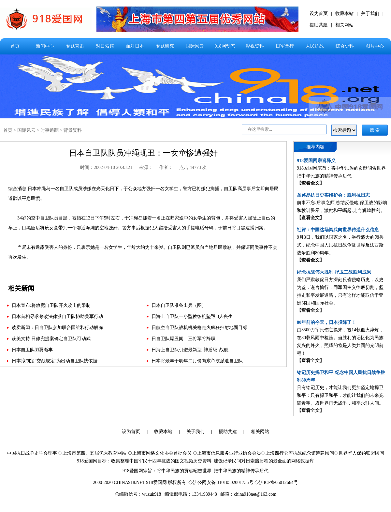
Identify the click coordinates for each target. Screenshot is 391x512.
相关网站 (344, 25)
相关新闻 (21, 288)
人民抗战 (315, 46)
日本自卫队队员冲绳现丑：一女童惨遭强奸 (143, 153)
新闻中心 (45, 46)
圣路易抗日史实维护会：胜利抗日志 (333, 195)
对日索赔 (105, 46)
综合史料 (345, 46)
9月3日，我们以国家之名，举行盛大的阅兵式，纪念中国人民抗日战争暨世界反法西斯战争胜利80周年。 (340, 245)
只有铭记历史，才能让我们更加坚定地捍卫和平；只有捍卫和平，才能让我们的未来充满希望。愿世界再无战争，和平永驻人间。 (340, 395)
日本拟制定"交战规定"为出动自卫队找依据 (54, 360)
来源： (145, 167)
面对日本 (135, 46)
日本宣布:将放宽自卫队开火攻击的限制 (51, 305)
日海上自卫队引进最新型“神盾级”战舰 (190, 349)
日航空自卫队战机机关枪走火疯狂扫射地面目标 (199, 327)
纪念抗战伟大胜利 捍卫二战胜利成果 (334, 272)
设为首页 (319, 13)
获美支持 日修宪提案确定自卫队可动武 (51, 338)
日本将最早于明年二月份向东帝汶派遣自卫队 (197, 360)
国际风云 (195, 46)
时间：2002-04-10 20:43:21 (106, 167)
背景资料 (73, 130)
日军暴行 (285, 46)
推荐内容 (315, 146)
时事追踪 (49, 130)
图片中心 (375, 46)
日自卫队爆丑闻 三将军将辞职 (183, 338)
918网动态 (225, 46)
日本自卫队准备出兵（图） (179, 305)
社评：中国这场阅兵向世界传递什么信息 (338, 229)
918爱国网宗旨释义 (316, 160)
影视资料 (255, 46)
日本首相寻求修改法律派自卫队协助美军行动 (57, 316)
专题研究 (165, 46)
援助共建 (319, 25)
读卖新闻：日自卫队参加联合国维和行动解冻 (57, 327)
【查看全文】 (310, 183)
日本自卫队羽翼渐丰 (32, 349)
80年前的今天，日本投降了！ (326, 322)
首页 (15, 46)
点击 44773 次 (193, 167)
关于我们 (370, 13)
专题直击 (75, 46)
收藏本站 (344, 13)
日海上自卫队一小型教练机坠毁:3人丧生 (192, 316)
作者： (166, 167)
